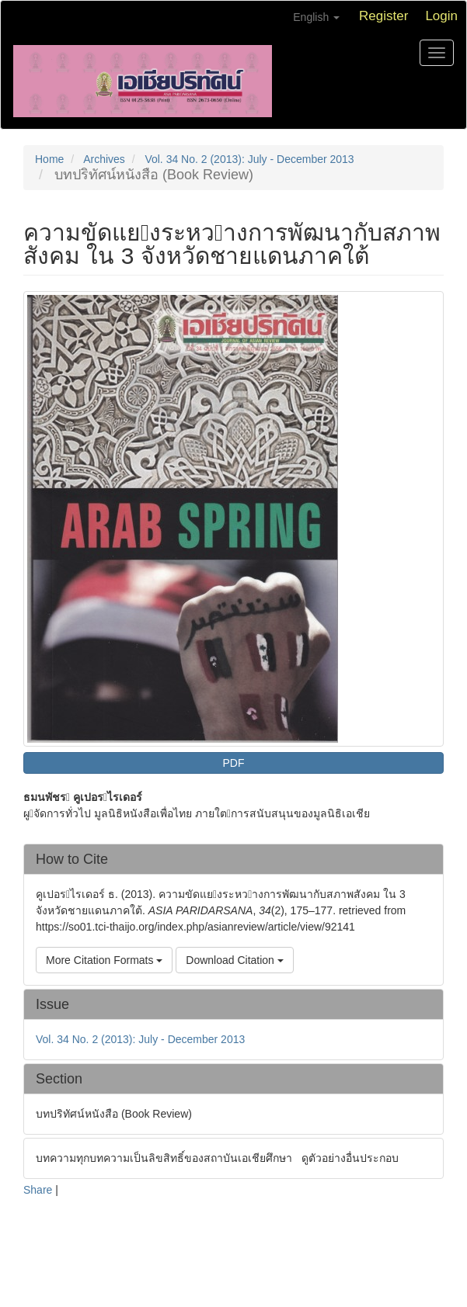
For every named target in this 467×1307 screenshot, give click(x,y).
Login (441, 16)
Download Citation (235, 960)
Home (49, 159)
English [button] (316, 17)
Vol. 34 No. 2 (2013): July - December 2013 (249, 159)
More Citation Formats (104, 960)
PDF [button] (234, 763)
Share (37, 1190)
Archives (104, 159)
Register (383, 16)
